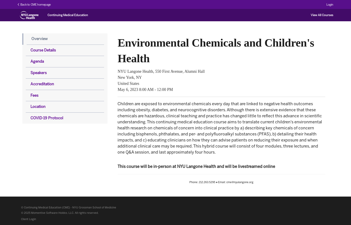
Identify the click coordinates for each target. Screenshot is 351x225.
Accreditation (42, 84)
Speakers (38, 73)
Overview (39, 38)
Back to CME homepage (34, 4)
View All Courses (322, 15)
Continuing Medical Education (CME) (47, 207)
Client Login (28, 219)
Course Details (43, 50)
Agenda (37, 61)
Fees (34, 95)
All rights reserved (86, 212)
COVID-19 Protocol (46, 118)
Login (329, 4)
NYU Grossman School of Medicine (94, 207)
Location (37, 106)
